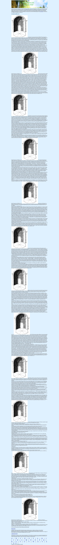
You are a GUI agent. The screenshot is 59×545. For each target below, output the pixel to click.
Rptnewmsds (13, 528)
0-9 (15, 543)
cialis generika (41, 11)
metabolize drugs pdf (22, 4)
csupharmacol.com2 (14, 533)
